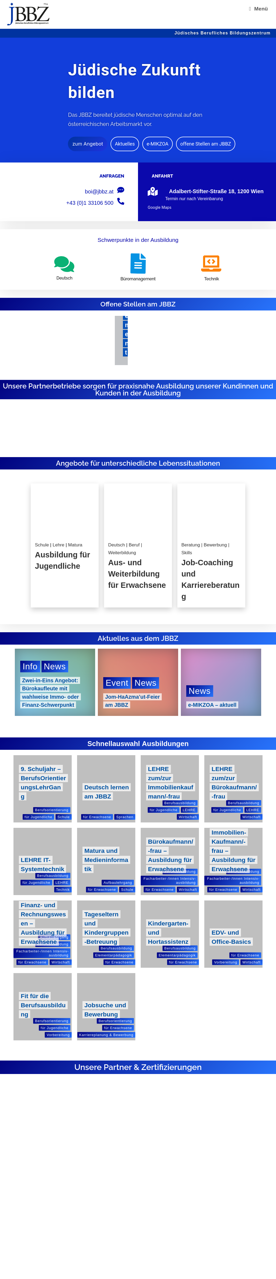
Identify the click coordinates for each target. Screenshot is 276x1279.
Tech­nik (63, 890)
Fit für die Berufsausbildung (43, 1005)
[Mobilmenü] (258, 9)
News (55, 667)
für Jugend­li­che (38, 817)
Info (30, 667)
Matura (75, 544)
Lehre (59, 544)
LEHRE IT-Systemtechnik (41, 859)
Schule (42, 544)
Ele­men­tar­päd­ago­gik (113, 955)
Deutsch (117, 544)
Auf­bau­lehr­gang (118, 883)
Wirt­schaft (188, 817)
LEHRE (189, 810)
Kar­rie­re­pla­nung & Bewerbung (106, 1035)
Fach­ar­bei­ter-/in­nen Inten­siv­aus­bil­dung (170, 881)
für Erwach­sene (97, 817)
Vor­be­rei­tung (225, 962)
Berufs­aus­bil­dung (180, 803)
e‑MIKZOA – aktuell (212, 705)
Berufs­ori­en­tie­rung (51, 810)
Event (117, 683)
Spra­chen (124, 817)
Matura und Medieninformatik (106, 859)
